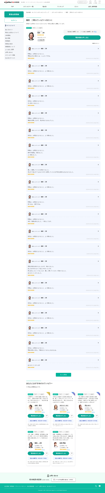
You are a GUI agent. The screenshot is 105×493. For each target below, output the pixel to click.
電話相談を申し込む (82, 37)
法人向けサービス (82, 1)
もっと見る (63, 374)
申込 (95, 31)
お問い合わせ (9, 52)
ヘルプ (36, 486)
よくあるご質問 (9, 49)
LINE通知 (7, 35)
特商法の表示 (9, 44)
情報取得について (10, 46)
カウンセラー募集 (10, 55)
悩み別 (44, 6)
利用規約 (7, 41)
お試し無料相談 (92, 6)
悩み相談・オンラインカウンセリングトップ (37, 12)
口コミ (76, 6)
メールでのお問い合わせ (63, 479)
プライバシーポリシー (20, 486)
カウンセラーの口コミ (57, 12)
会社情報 (6, 486)
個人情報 (7, 38)
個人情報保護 (30, 486)
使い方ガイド (9, 29)
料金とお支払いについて (12, 32)
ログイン (14, 20)
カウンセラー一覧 (28, 6)
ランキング (60, 6)
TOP (12, 6)
